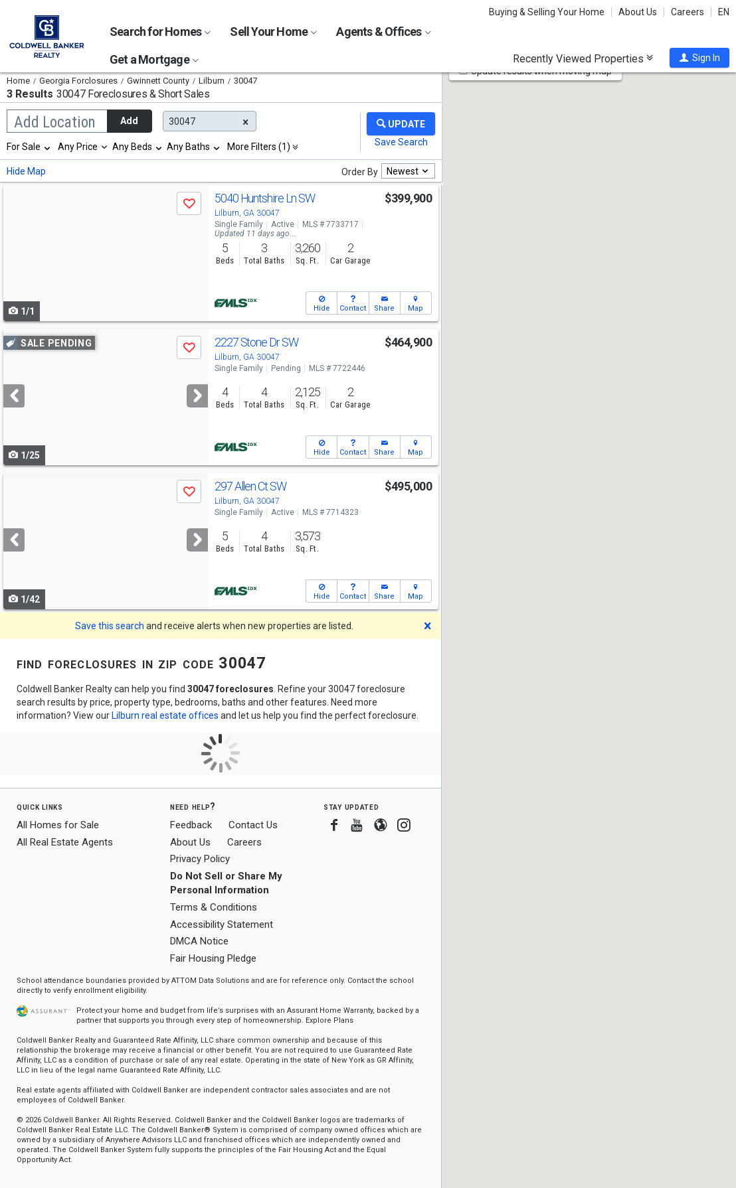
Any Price (78, 146)
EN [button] (723, 12)
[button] (699, 58)
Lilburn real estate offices (165, 715)
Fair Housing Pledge (213, 958)
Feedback (191, 825)
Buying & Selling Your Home (546, 12)
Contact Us (253, 825)
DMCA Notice (199, 941)
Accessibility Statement (221, 924)
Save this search (109, 626)
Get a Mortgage (154, 59)
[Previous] (14, 396)
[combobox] (29, 146)
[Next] (197, 396)
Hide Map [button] (26, 171)
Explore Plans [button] (329, 1020)
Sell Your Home (273, 31)
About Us (637, 12)
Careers (687, 12)
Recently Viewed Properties (583, 58)
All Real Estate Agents (65, 842)
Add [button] (129, 120)
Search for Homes (160, 31)
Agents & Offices (383, 31)
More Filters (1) (258, 146)
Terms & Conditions (213, 907)
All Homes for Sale (58, 825)
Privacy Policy (200, 859)
